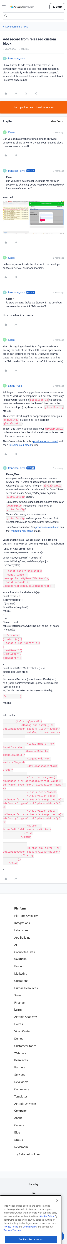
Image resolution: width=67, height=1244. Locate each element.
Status (18, 1140)
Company (20, 1111)
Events (18, 1024)
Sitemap (33, 1202)
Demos (18, 1039)
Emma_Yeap (15, 385)
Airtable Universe (25, 1104)
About (18, 1118)
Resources (21, 1060)
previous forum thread (45, 441)
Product (19, 966)
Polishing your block (19, 445)
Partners (19, 1067)
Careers (19, 1125)
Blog (17, 1132)
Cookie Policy (47, 1230)
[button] (4, 7)
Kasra (11, 132)
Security (33, 1184)
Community (21, 1089)
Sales (17, 995)
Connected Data (24, 952)
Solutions (20, 959)
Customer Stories (25, 1046)
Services (19, 1075)
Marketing (20, 973)
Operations (21, 981)
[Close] (57, 1214)
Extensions (21, 930)
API (34, 1193)
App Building (22, 937)
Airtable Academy (25, 1017)
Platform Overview (26, 916)
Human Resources (26, 988)
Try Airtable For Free (26, 1154)
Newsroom (21, 1147)
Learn (18, 1009)
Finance (19, 1003)
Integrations (22, 923)
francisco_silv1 (16, 58)
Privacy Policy (11, 1240)
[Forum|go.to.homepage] (21, 7)
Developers (21, 1082)
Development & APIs (16, 26)
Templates (21, 1096)
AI (15, 945)
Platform (20, 908)
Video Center (22, 1031)
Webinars (20, 1053)
